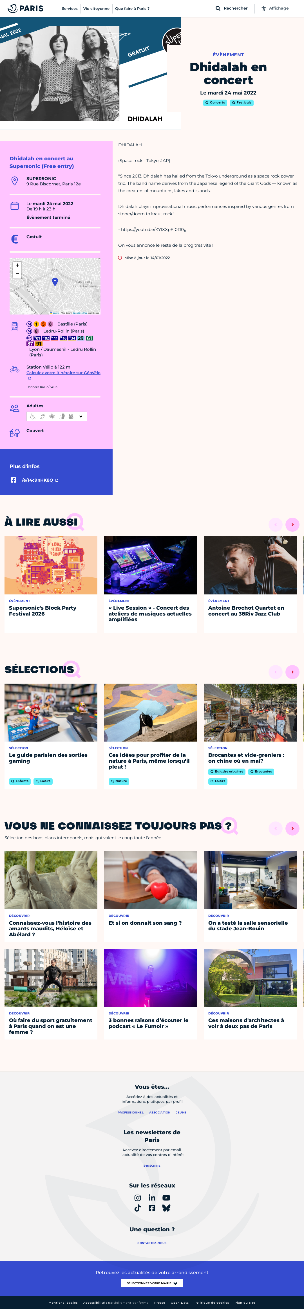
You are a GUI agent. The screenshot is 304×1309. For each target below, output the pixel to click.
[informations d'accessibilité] (56, 416)
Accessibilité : (116, 1302)
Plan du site (245, 1302)
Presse (159, 1302)
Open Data (180, 1302)
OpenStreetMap (80, 313)
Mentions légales (63, 1302)
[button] (55, 281)
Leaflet (54, 313)
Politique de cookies (212, 1302)
